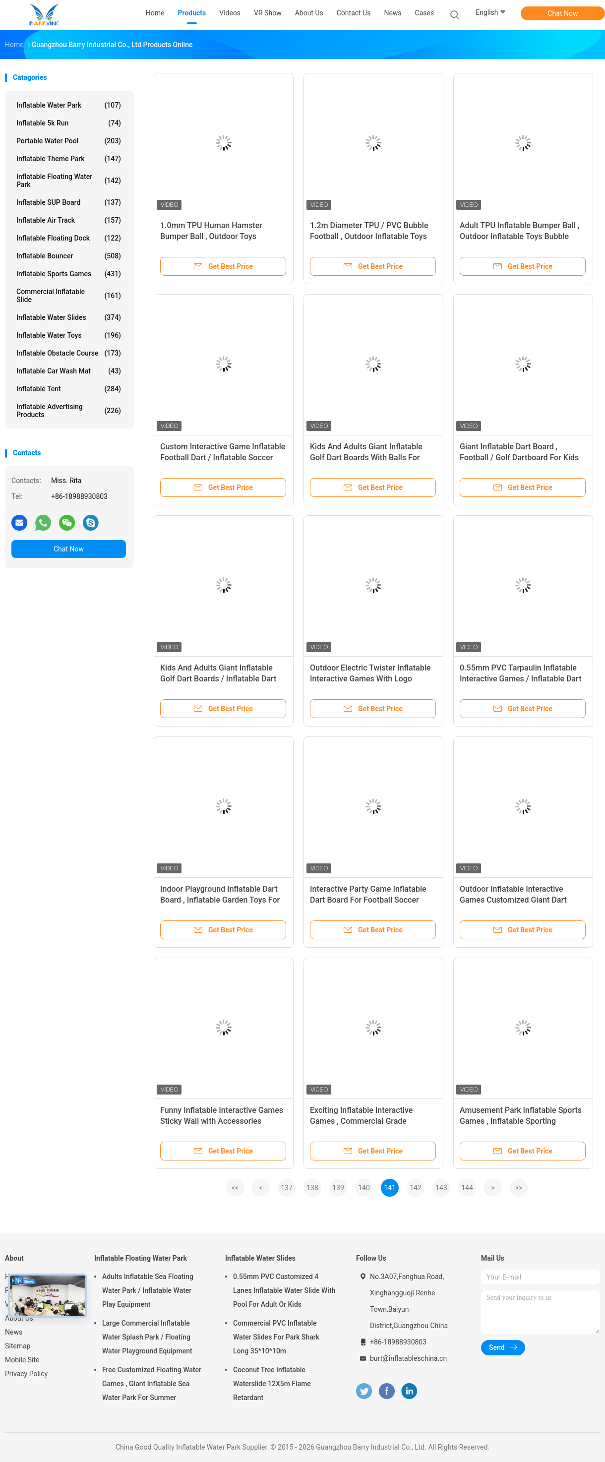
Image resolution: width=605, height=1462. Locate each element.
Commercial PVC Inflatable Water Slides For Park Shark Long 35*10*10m (276, 1337)
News (13, 1332)
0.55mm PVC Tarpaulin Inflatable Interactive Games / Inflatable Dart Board (521, 678)
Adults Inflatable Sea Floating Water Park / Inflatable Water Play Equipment (147, 1290)
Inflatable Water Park (68, 105)
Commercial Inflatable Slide (68, 296)
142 (416, 1188)
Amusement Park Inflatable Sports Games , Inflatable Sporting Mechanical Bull (521, 1121)
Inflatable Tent (68, 389)
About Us (19, 1318)
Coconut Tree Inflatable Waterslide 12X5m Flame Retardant (272, 1383)
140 (364, 1188)
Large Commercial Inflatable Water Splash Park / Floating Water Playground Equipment (147, 1337)
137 (287, 1188)
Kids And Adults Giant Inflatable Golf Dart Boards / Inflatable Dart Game (218, 678)
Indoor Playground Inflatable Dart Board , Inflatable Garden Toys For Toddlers (220, 899)
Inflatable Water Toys (68, 335)
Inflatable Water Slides (68, 317)
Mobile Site (22, 1360)
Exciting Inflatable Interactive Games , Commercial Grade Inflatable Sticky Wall (361, 1121)
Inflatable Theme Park (68, 159)
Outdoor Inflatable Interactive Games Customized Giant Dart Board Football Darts (513, 899)
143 (441, 1188)
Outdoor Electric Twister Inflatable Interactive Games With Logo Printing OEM (370, 678)
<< (235, 1188)
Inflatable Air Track (68, 220)
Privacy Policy (26, 1374)
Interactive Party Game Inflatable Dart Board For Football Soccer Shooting (368, 899)
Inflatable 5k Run (68, 123)
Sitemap (17, 1346)
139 (338, 1188)
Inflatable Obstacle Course (68, 353)
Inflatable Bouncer (68, 256)
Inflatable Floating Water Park (68, 180)
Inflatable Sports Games (68, 274)
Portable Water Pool (68, 141)
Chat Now (563, 13)
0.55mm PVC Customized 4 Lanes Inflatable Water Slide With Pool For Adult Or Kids (284, 1290)
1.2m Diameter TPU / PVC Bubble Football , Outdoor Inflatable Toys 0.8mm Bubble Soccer (369, 236)
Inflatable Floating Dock (68, 238)
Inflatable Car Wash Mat (68, 371)
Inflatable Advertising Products (68, 411)
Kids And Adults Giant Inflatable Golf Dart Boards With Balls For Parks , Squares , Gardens (366, 457)
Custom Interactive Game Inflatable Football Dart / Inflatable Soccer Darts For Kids (222, 457)
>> (519, 1188)
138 (312, 1188)
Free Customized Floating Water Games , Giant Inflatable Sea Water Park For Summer (151, 1383)
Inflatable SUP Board (68, 202)
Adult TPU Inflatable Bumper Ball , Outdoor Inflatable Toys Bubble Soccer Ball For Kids (520, 236)
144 (467, 1188)
